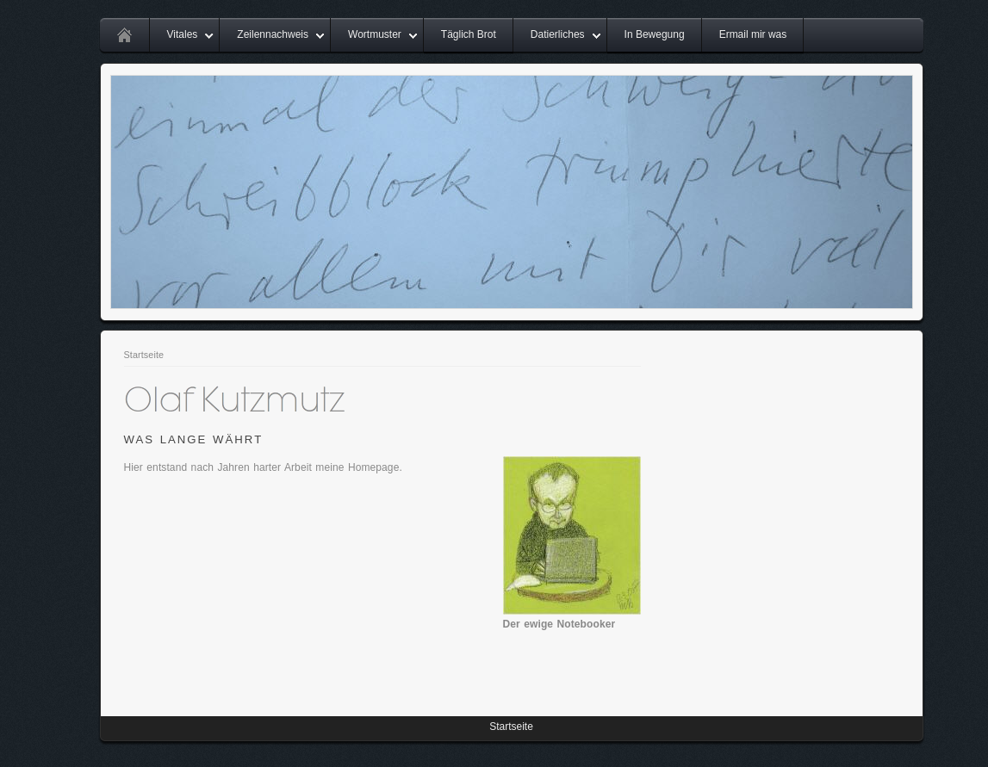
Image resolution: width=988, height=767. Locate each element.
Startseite (144, 354)
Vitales (182, 34)
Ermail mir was (753, 34)
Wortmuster (374, 34)
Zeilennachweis (272, 34)
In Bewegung (654, 34)
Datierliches (558, 34)
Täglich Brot (468, 34)
